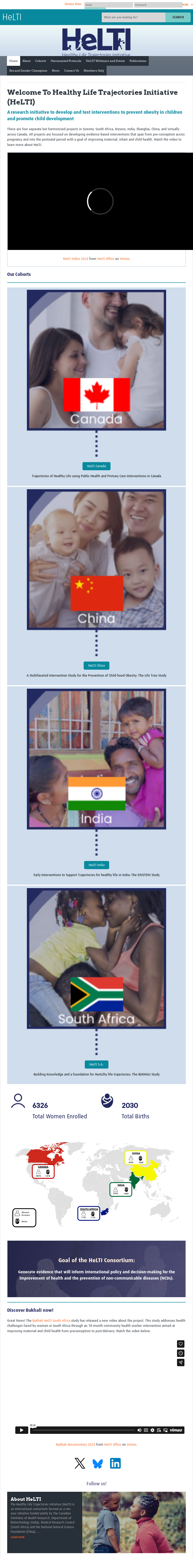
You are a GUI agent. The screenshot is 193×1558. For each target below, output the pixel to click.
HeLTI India (96, 865)
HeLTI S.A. (96, 1064)
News (56, 70)
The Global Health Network (36, 5)
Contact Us (71, 70)
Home (13, 61)
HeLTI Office (105, 259)
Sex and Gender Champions (28, 70)
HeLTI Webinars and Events (105, 61)
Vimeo (124, 259)
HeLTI (12, 17)
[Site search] (134, 17)
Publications (138, 61)
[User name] (108, 5)
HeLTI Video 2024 (75, 259)
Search (178, 17)
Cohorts (40, 61)
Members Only (94, 70)
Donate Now (73, 4)
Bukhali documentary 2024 (75, 1444)
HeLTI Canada (96, 466)
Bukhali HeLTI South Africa (51, 1320)
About (26, 61)
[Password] (158, 5)
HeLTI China (96, 665)
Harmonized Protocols (66, 61)
